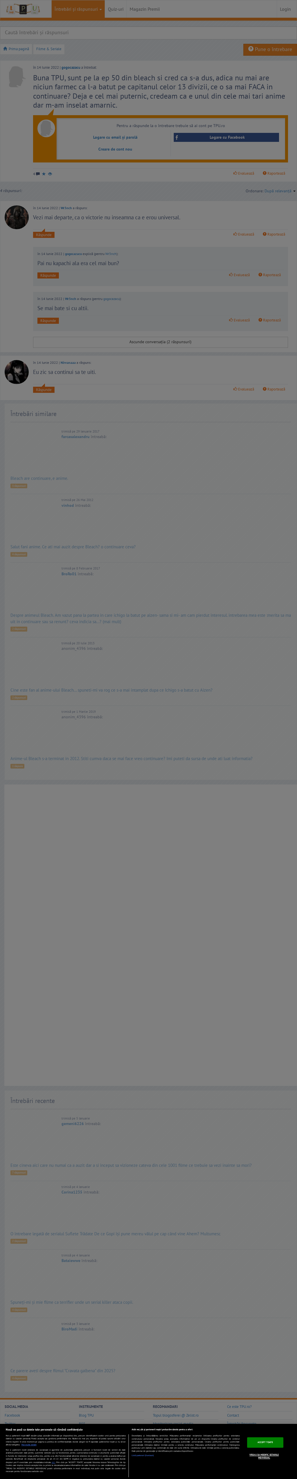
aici (53, 1462)
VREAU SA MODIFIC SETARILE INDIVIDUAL (264, 1456)
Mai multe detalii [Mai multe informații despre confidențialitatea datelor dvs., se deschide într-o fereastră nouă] (29, 1444)
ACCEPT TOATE (265, 1442)
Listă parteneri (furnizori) (143, 1455)
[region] (148, 1451)
